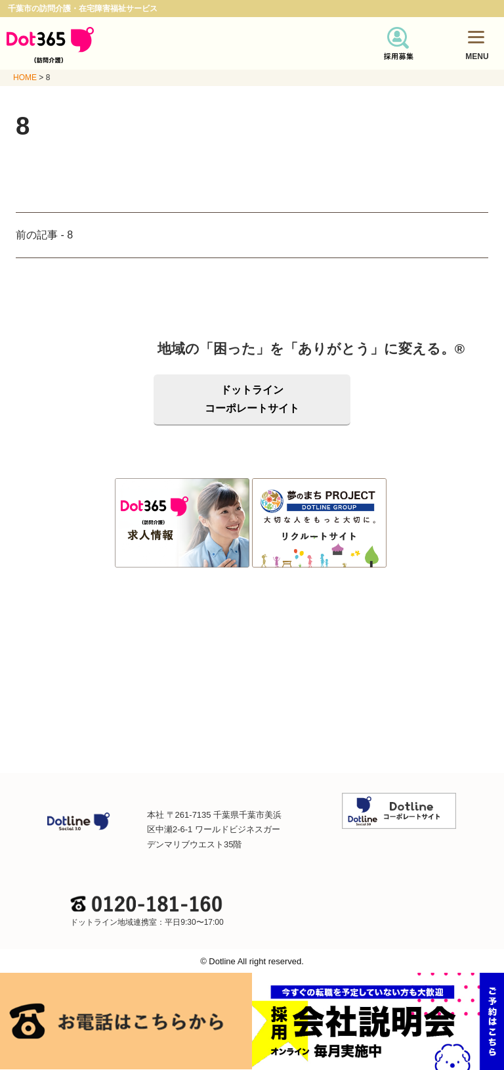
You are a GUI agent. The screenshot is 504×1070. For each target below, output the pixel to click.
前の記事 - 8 (44, 234)
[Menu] (476, 36)
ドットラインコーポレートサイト (252, 399)
